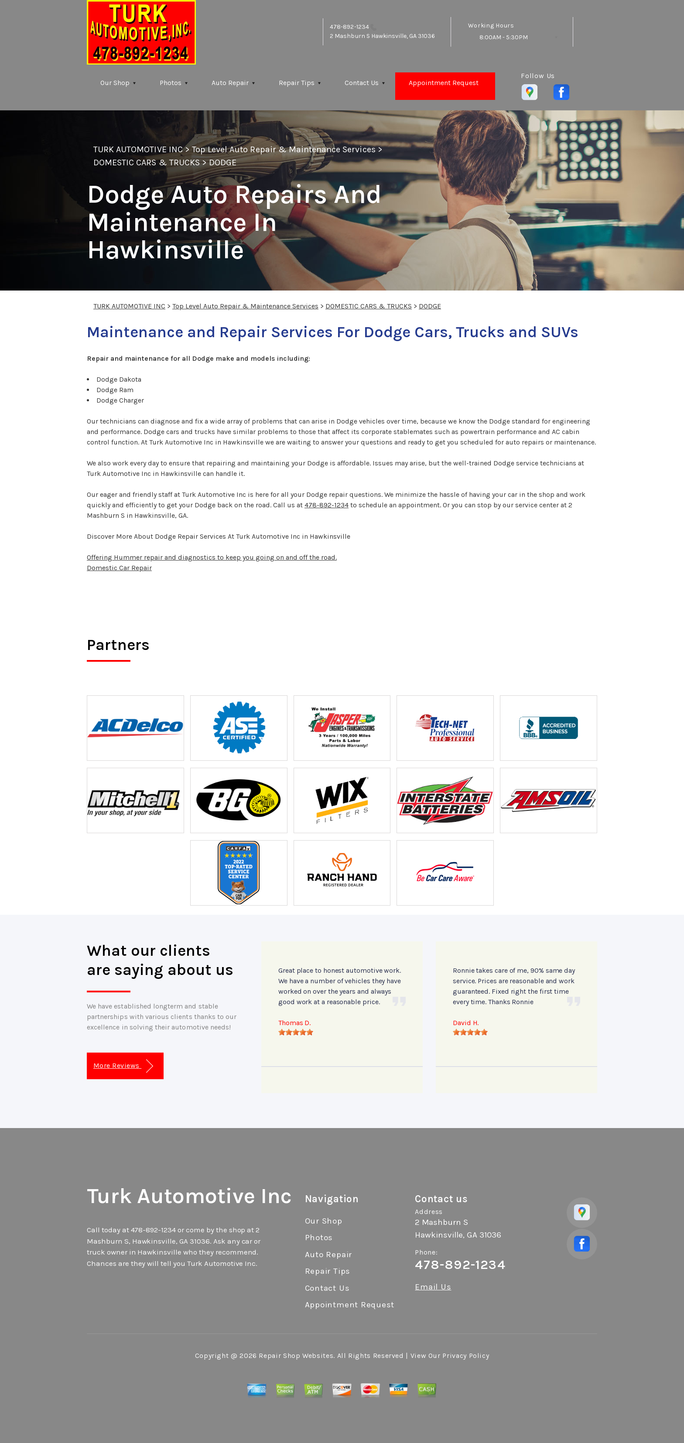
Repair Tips (297, 83)
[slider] (295, 1032)
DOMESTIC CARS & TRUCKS (146, 162)
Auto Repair (230, 83)
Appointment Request (444, 83)
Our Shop (115, 83)
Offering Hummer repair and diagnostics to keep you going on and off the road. (212, 557)
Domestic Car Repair (119, 568)
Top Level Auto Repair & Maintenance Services (284, 149)
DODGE (222, 162)
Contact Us (362, 83)
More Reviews (123, 1066)
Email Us (433, 1287)
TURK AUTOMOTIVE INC (138, 149)
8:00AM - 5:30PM (503, 37)
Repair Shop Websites (296, 1355)
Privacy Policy (465, 1355)
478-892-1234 (349, 27)
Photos (170, 83)
